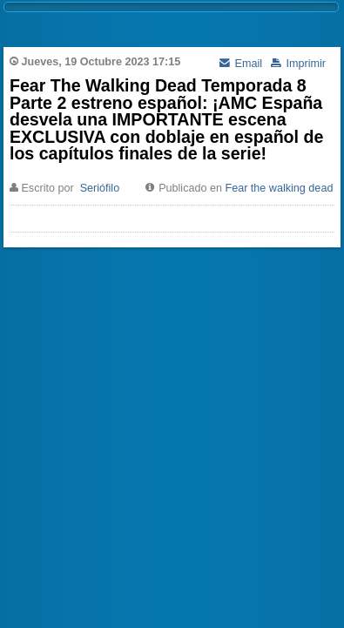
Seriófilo (100, 188)
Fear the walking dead (279, 188)
